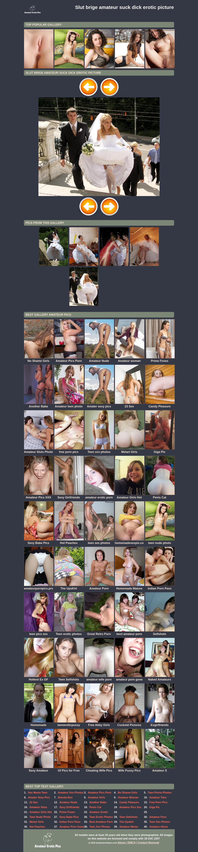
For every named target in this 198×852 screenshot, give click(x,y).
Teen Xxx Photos (99, 826)
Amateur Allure (158, 826)
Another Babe (97, 802)
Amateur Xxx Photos (70, 792)
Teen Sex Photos (159, 821)
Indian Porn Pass (70, 821)
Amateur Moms (128, 826)
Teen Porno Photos (159, 792)
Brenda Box (65, 797)
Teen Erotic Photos (101, 817)
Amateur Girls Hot (40, 812)
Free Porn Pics (158, 802)
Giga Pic (154, 807)
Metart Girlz (36, 821)
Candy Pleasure (129, 802)
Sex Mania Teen (37, 792)
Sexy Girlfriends (69, 807)
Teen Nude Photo (40, 817)
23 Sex (33, 802)
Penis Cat (95, 807)
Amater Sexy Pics (39, 797)
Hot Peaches (37, 826)
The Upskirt (126, 821)
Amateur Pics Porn (99, 792)
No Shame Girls (127, 792)
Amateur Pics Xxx (130, 807)
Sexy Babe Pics (69, 817)
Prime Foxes (67, 812)
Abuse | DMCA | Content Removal (138, 842)
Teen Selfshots (128, 817)
